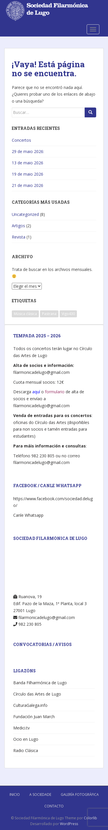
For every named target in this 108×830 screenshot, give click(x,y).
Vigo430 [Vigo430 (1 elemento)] (68, 313)
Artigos (18, 225)
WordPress (69, 823)
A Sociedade (40, 794)
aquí (36, 391)
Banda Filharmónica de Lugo (40, 682)
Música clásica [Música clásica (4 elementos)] (25, 313)
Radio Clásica (25, 750)
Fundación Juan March (34, 716)
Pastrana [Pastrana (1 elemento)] (49, 313)
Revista (18, 237)
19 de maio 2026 (27, 174)
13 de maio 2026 (27, 162)
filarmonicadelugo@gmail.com (41, 372)
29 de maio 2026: (28, 151)
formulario (55, 391)
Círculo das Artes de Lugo (37, 694)
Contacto (54, 806)
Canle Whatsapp (28, 515)
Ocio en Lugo (25, 739)
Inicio (15, 794)
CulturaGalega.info (30, 705)
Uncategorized (25, 214)
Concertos (21, 140)
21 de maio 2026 (27, 185)
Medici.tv (21, 728)
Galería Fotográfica (80, 794)
